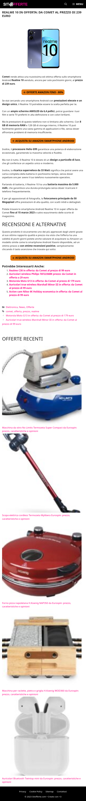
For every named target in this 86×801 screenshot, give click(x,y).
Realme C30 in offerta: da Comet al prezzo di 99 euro (39, 270)
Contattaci (62, 791)
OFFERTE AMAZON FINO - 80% (44, 92)
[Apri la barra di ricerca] (66, 4)
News (22, 307)
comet (9, 311)
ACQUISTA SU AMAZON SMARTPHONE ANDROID (44, 140)
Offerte (30, 307)
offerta (18, 311)
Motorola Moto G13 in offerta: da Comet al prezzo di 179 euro (44, 281)
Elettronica (12, 307)
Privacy (22, 791)
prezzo (26, 311)
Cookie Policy (35, 791)
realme (35, 311)
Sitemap (49, 791)
